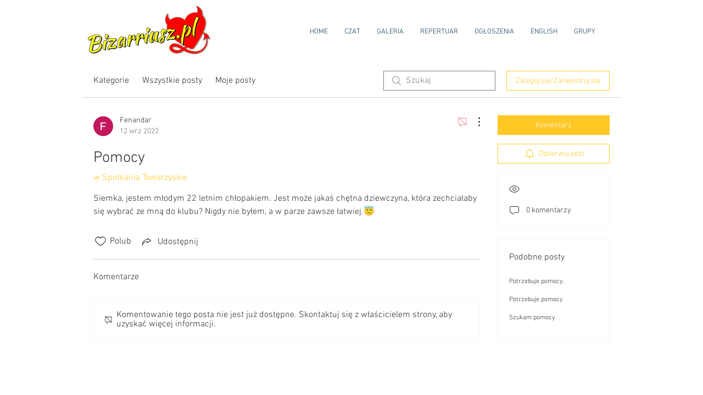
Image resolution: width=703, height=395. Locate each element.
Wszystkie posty (172, 80)
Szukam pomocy (532, 317)
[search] (439, 81)
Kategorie (111, 80)
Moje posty (235, 80)
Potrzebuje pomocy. (537, 281)
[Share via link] (169, 241)
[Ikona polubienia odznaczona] (100, 241)
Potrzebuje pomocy (536, 299)
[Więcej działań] (473, 121)
